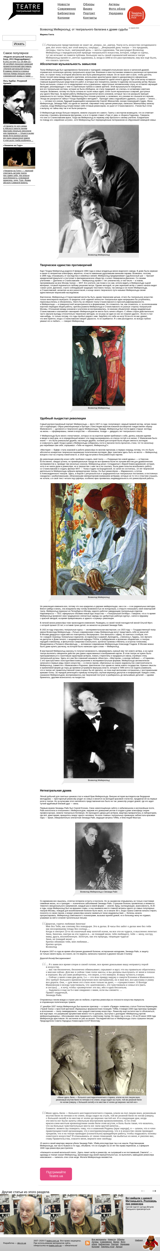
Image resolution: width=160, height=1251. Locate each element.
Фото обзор (117, 8)
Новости (64, 4)
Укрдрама (116, 13)
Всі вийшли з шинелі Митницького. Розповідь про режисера (141, 1201)
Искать (19, 44)
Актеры (114, 4)
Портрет (89, 13)
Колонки (64, 17)
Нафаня (139, 1240)
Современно (67, 8)
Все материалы (99, 1239)
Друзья (119, 1246)
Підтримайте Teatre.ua (56, 1174)
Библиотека (66, 13)
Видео (87, 8)
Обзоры (89, 4)
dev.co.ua (21, 1243)
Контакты (90, 17)
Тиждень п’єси (107, 1246)
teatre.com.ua (53, 1240)
